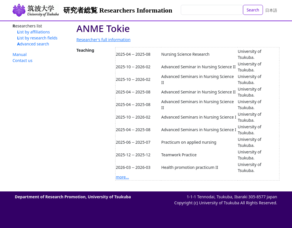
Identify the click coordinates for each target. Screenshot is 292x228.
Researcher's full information (103, 39)
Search (253, 10)
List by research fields (37, 38)
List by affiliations (33, 32)
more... (122, 177)
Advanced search (33, 44)
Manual (20, 54)
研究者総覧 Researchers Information (117, 10)
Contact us (23, 60)
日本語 (271, 10)
